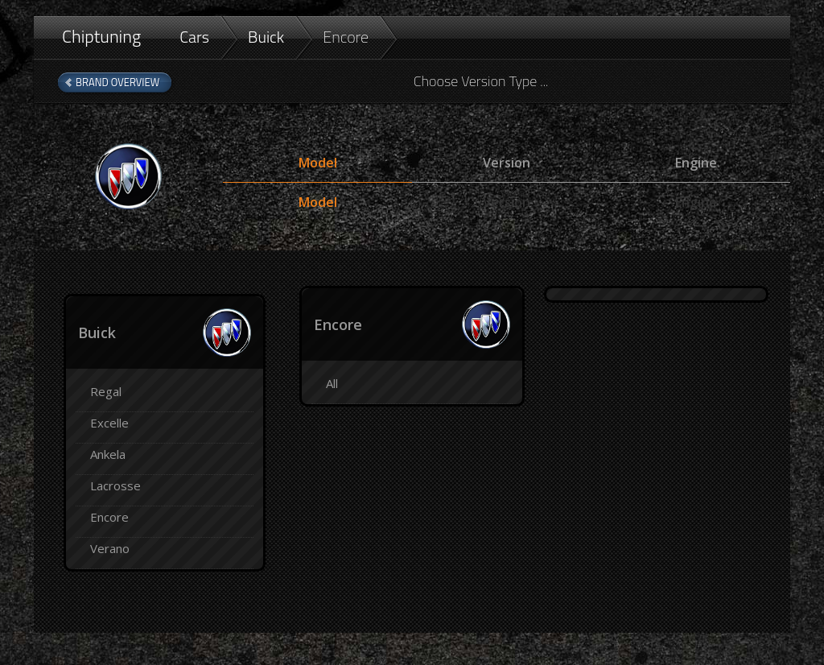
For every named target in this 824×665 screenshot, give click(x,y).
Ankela (108, 454)
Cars (194, 36)
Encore (346, 36)
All (332, 383)
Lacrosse (115, 485)
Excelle (109, 423)
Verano (110, 548)
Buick (266, 36)
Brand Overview (117, 82)
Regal (106, 391)
